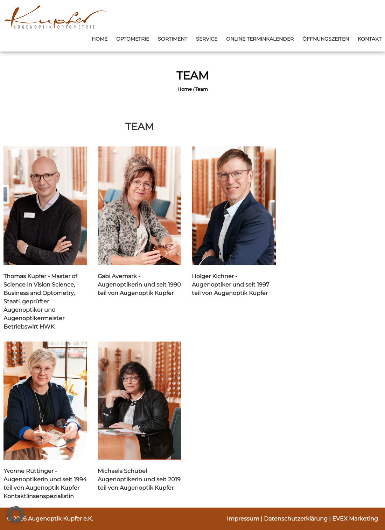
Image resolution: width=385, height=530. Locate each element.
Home (99, 39)
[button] (15, 514)
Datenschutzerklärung (296, 518)
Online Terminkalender (260, 39)
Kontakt (370, 39)
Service (206, 39)
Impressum (244, 518)
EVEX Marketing (355, 518)
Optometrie (132, 39)
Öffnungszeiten (325, 39)
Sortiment (172, 39)
